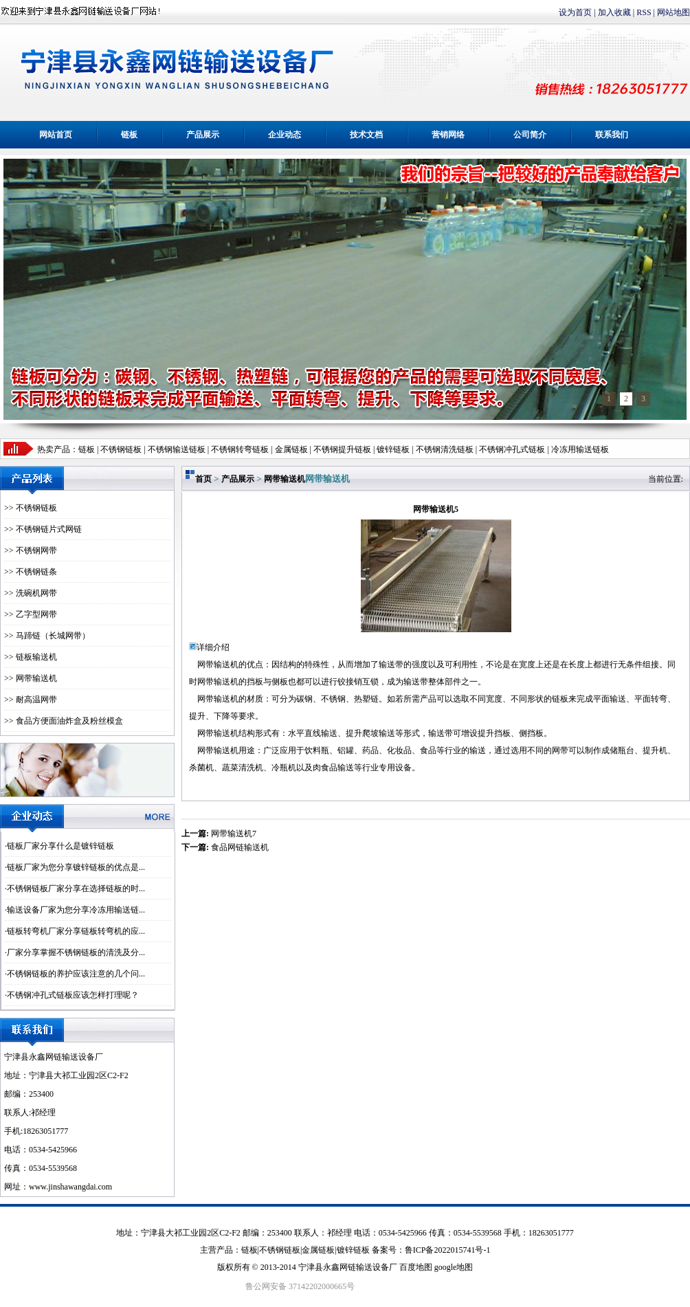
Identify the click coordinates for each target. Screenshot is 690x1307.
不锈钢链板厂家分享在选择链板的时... (76, 888)
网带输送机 (284, 479)
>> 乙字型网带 (30, 614)
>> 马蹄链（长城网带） (47, 635)
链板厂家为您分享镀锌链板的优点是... (76, 867)
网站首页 (55, 134)
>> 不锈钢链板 (30, 508)
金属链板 (318, 1250)
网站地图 (673, 12)
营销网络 (448, 134)
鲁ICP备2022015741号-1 (448, 1250)
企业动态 (284, 134)
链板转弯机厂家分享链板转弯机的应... (76, 931)
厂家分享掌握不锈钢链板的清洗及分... (76, 952)
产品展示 (202, 134)
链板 (129, 134)
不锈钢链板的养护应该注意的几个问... (76, 974)
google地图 (454, 1267)
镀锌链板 (353, 1250)
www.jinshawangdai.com (70, 1187)
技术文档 (366, 134)
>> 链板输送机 (30, 657)
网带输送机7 (233, 833)
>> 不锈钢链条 (30, 572)
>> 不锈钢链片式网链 (43, 529)
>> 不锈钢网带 (30, 550)
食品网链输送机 (240, 847)
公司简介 (529, 134)
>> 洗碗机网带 (30, 593)
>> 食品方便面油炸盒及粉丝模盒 (63, 721)
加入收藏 (614, 12)
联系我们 (611, 134)
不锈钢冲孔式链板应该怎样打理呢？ (73, 995)
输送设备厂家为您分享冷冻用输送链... (76, 910)
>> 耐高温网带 (30, 699)
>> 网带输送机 (30, 678)
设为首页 (575, 12)
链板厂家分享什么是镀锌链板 (60, 846)
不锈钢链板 (121, 449)
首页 (203, 479)
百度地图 (415, 1267)
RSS (643, 12)
